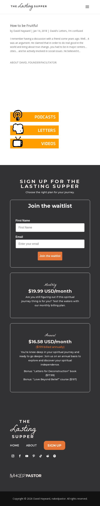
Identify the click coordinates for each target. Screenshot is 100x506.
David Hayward (21, 30)
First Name (23, 220)
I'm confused (75, 30)
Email (19, 236)
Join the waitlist (49, 255)
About (31, 445)
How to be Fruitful (24, 25)
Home (14, 445)
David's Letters (58, 30)
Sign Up (54, 445)
